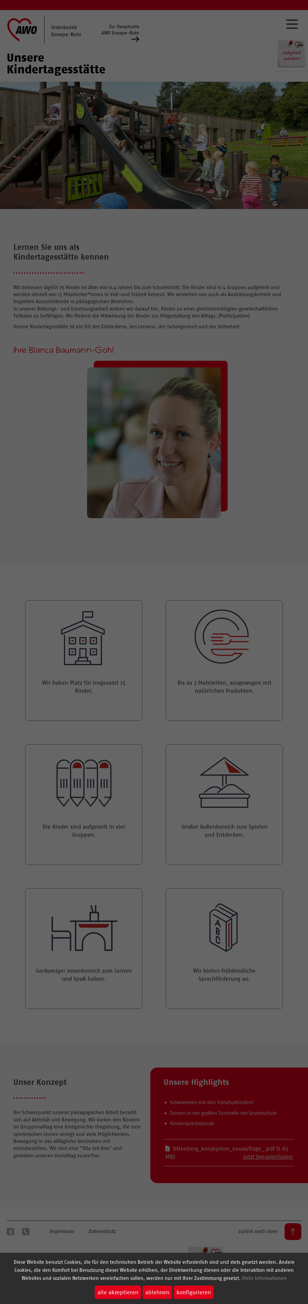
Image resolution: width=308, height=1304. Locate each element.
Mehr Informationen (264, 1278)
